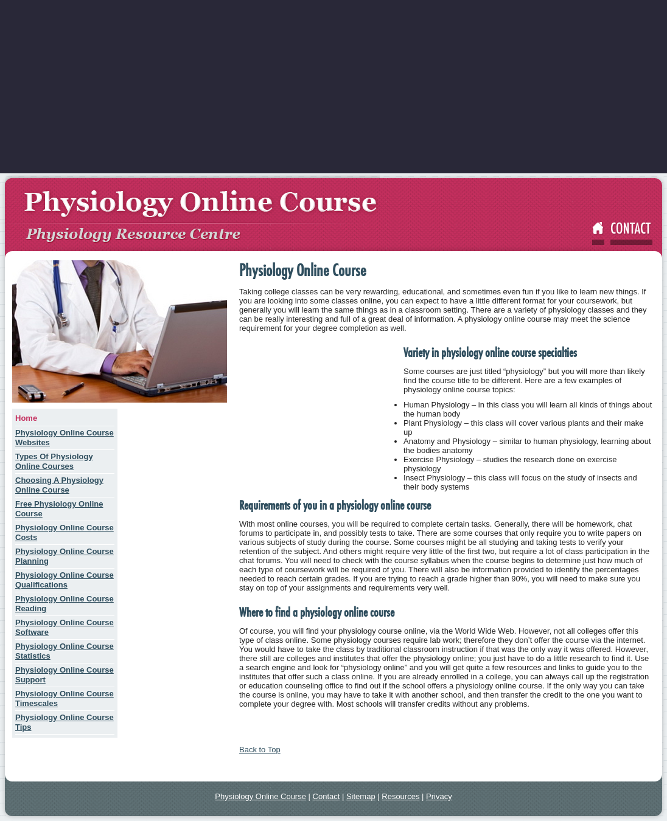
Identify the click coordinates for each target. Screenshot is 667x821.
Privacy (439, 796)
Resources (400, 796)
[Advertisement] (333, 88)
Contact (326, 796)
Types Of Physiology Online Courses (54, 461)
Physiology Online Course (260, 796)
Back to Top (260, 749)
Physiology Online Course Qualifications (64, 579)
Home (26, 418)
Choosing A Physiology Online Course (59, 485)
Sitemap (360, 796)
